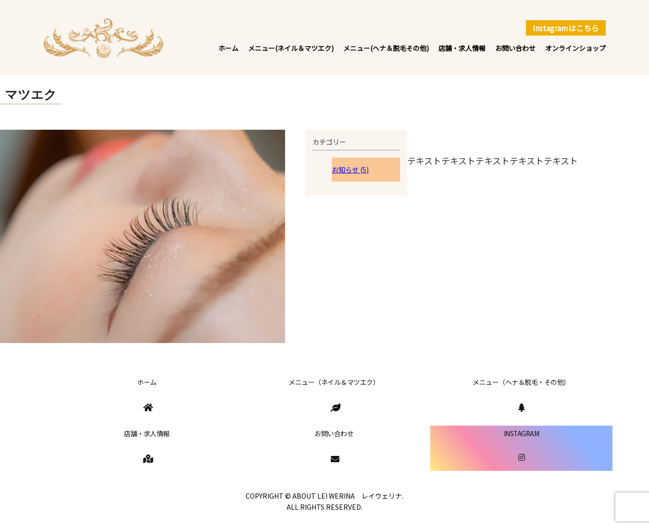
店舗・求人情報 (462, 48)
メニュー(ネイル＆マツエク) (291, 48)
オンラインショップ (575, 48)
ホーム (228, 48)
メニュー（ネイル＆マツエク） (333, 382)
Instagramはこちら (566, 28)
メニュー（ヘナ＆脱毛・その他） (521, 382)
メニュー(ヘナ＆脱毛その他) (386, 48)
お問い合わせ (515, 48)
